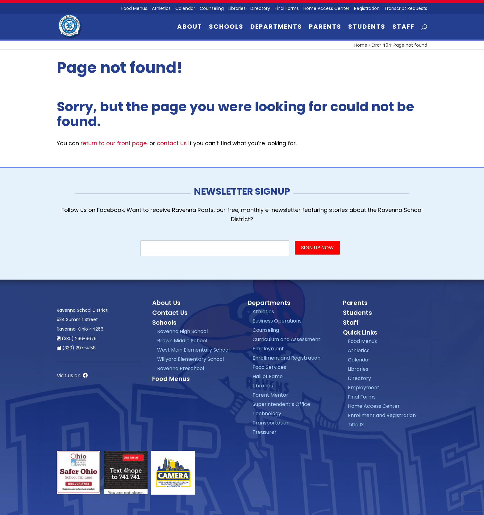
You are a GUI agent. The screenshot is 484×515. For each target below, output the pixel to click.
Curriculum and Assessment (286, 339)
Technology (266, 413)
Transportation (271, 422)
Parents (325, 27)
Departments (276, 27)
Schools (226, 27)
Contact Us (170, 312)
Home (360, 45)
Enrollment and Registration (286, 357)
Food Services (269, 367)
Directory (260, 8)
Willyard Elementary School (190, 359)
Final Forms (287, 8)
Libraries (237, 8)
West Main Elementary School (193, 349)
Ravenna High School (182, 331)
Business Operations (277, 320)
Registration (367, 8)
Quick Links (360, 332)
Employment (268, 348)
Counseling (212, 8)
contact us (172, 143)
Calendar (185, 8)
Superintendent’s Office (281, 404)
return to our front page (114, 143)
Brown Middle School (182, 340)
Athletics (161, 8)
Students (367, 27)
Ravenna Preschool (180, 368)
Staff (403, 27)
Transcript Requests (405, 8)
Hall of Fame (267, 376)
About (189, 27)
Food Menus (134, 8)
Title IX (356, 424)
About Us (166, 302)
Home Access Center (326, 8)
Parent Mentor (270, 395)
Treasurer (264, 432)
